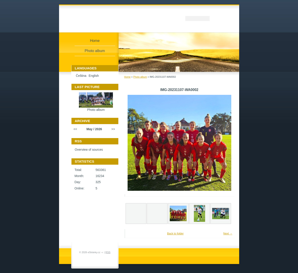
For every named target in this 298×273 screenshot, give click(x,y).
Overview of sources (89, 149)
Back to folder (175, 233)
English (94, 75)
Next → (227, 233)
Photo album (140, 76)
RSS (107, 252)
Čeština (81, 75)
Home (127, 76)
